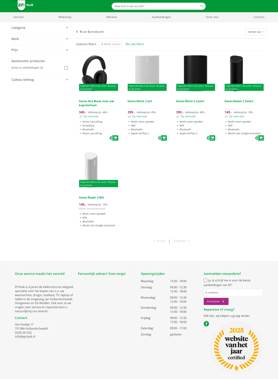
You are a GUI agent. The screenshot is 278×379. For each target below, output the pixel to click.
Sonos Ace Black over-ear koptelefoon (96, 103)
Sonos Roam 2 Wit (91, 197)
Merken (111, 17)
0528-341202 (23, 333)
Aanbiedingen (161, 17)
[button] (40, 28)
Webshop (65, 17)
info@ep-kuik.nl (25, 336)
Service (18, 17)
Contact (259, 17)
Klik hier (209, 316)
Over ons (212, 17)
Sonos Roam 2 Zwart (238, 101)
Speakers (18, 34)
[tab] (40, 28)
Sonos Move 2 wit (139, 101)
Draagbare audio (23, 45)
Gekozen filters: (86, 44)
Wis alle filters (135, 44)
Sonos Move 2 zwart (190, 101)
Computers (19, 39)
